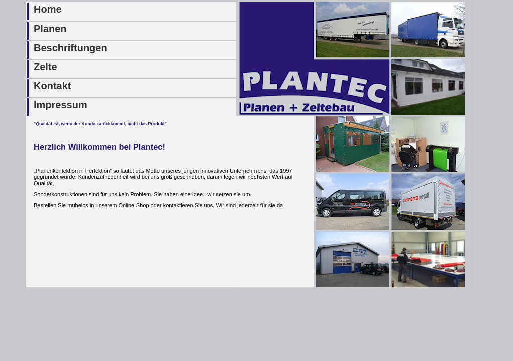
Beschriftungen (70, 47)
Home (48, 9)
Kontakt (52, 85)
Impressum (60, 104)
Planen (50, 28)
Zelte (45, 66)
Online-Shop (133, 205)
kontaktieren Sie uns (188, 205)
